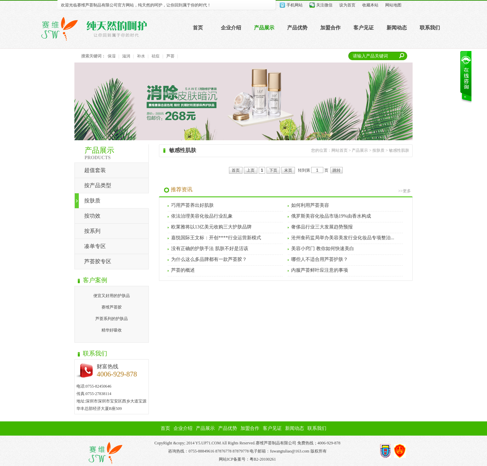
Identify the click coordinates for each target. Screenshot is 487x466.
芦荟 (170, 56)
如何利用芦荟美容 (310, 205)
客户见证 (363, 27)
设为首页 (347, 5)
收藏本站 (370, 5)
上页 (251, 170)
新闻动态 (397, 27)
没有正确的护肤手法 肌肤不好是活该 (209, 248)
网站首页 (339, 150)
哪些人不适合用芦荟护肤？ (319, 259)
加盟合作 (330, 27)
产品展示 (264, 27)
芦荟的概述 (183, 270)
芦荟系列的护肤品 (111, 318)
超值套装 (95, 170)
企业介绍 (231, 27)
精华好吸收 (111, 330)
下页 (273, 170)
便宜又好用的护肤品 (111, 295)
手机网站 (294, 5)
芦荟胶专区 (97, 261)
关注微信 (324, 5)
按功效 (92, 216)
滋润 (126, 56)
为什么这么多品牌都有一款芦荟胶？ (209, 259)
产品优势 (297, 27)
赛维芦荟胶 (111, 307)
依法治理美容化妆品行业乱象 (202, 216)
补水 (141, 56)
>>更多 (404, 191)
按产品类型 (97, 185)
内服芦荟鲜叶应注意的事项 (319, 270)
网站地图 (393, 5)
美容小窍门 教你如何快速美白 (322, 248)
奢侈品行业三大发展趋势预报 (322, 226)
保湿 (112, 56)
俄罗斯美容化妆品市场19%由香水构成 (331, 216)
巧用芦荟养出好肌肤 (192, 205)
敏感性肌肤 (399, 150)
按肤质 (92, 200)
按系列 (92, 231)
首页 (198, 27)
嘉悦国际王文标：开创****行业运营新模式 (216, 237)
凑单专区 (95, 246)
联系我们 (430, 27)
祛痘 (156, 56)
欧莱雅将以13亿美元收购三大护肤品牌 (211, 226)
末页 (288, 170)
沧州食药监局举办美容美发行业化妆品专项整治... (342, 237)
